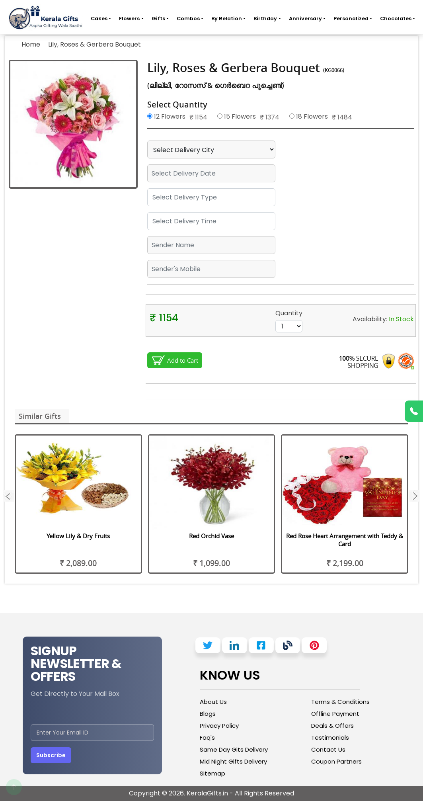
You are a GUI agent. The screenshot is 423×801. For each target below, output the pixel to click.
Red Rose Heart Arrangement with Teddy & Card (344, 540)
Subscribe (51, 755)
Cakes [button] (99, 18)
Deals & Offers (332, 725)
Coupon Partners (336, 761)
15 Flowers (236, 116)
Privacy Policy (219, 725)
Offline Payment (335, 713)
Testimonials (330, 737)
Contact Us (328, 749)
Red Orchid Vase (211, 536)
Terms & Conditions (340, 701)
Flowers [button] (129, 18)
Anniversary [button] (305, 18)
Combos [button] (188, 18)
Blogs (208, 713)
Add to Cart (182, 360)
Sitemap (212, 773)
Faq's (207, 737)
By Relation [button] (226, 18)
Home (30, 44)
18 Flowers (308, 116)
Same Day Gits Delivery (234, 749)
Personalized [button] (350, 18)
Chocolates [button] (395, 18)
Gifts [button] (158, 18)
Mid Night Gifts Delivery (233, 761)
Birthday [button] (265, 18)
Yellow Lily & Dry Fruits (78, 536)
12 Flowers (166, 116)
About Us (213, 701)
